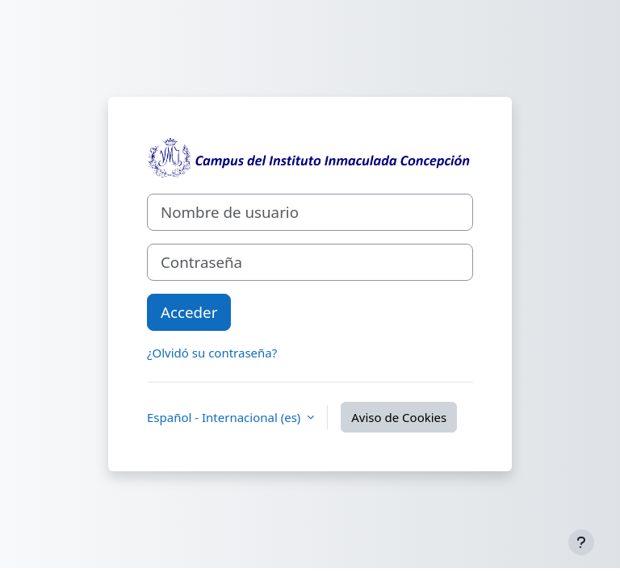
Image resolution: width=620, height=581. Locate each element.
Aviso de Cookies (398, 417)
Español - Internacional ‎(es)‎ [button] (225, 417)
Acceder (189, 312)
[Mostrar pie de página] (581, 542)
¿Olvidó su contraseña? (212, 353)
